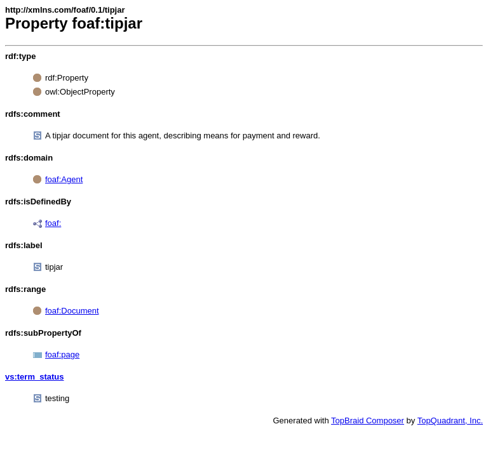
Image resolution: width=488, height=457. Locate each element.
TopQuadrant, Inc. (450, 420)
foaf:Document (72, 310)
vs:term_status (34, 376)
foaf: (53, 223)
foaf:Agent (64, 179)
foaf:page (62, 354)
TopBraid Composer (367, 420)
